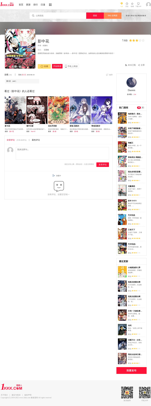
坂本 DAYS (132, 201)
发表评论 (103, 165)
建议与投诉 (16, 395)
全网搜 (112, 15)
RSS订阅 (132, 65)
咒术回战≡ (132, 244)
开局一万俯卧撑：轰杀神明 (138, 311)
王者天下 (131, 230)
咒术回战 (131, 215)
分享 (143, 65)
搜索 (95, 15)
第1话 (24, 75)
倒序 (111, 75)
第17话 (11, 131)
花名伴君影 (52, 126)
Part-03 (33, 131)
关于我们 (4, 395)
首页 (21, 4)
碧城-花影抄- (75, 126)
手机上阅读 (73, 66)
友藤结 (45, 45)
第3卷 (76, 131)
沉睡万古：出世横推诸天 (137, 340)
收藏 (44, 66)
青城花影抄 (95, 126)
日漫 (43, 4)
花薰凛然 (131, 186)
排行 (35, 4)
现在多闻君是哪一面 (136, 172)
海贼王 (130, 143)
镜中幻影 (29, 126)
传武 (129, 325)
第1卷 (54, 131)
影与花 (7, 126)
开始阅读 (57, 66)
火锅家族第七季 (134, 268)
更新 (28, 4)
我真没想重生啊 (134, 282)
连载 (8, 75)
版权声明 (27, 395)
